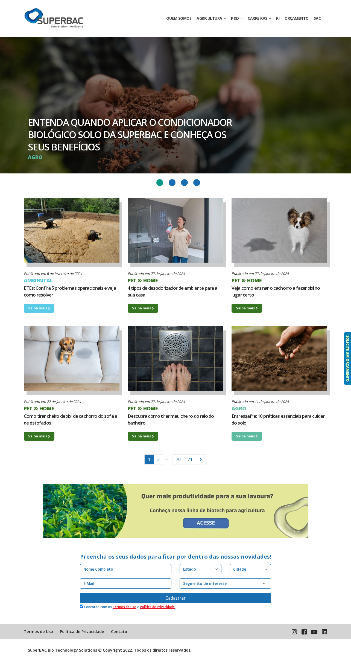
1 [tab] (159, 182)
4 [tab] (196, 182)
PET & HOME (143, 280)
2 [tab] (171, 182)
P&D (235, 18)
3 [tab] (183, 182)
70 (178, 459)
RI (277, 18)
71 (190, 459)
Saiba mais (39, 308)
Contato (119, 631)
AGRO (239, 408)
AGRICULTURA (209, 18)
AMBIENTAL (38, 280)
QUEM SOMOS (178, 18)
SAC (317, 18)
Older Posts (201, 459)
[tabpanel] (175, 105)
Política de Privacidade (157, 607)
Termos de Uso (124, 607)
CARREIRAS (257, 18)
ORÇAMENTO (297, 18)
